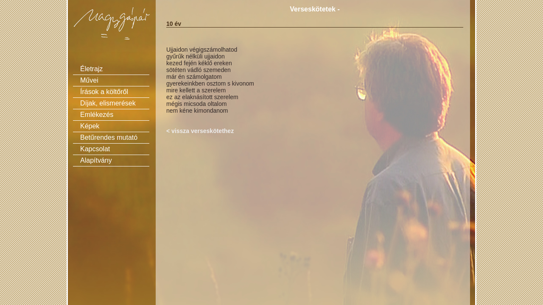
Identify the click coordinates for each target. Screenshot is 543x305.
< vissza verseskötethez (200, 131)
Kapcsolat (95, 148)
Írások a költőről (104, 91)
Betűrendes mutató (108, 137)
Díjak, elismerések (108, 103)
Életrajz (91, 68)
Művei (89, 80)
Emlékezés (96, 114)
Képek (89, 126)
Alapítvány (96, 160)
